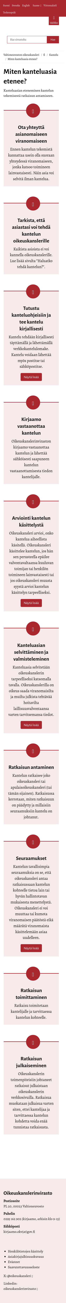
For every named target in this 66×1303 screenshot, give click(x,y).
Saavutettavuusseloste (24, 1267)
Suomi (6, 5)
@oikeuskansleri (19, 1276)
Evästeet (14, 1261)
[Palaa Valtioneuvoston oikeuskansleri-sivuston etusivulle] (25, 25)
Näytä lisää (31, 377)
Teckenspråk (9, 12)
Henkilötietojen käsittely (25, 1251)
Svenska (16, 5)
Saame (37, 5)
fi (44, 55)
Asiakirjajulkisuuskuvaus (26, 1256)
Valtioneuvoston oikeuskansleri (21, 55)
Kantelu (53, 55)
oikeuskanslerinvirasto (20, 1288)
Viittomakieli (50, 5)
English (26, 5)
